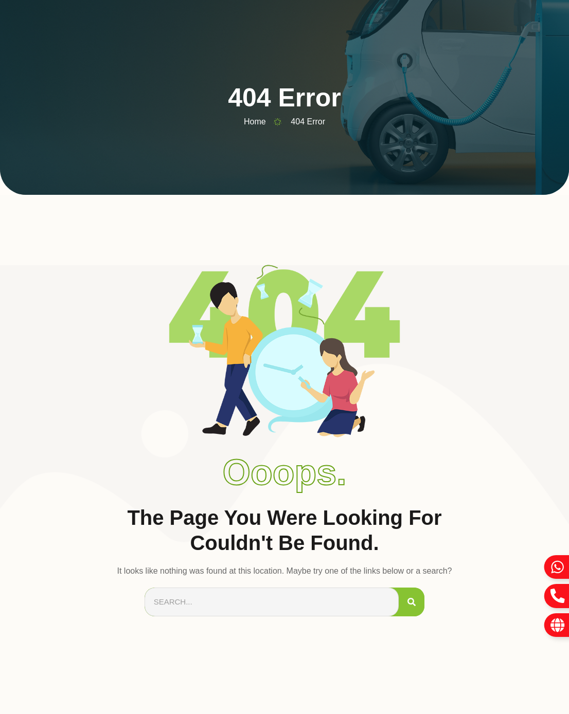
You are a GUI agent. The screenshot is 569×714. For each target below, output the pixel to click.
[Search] (411, 602)
